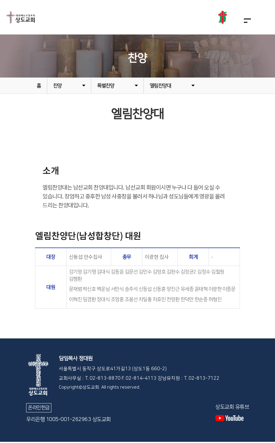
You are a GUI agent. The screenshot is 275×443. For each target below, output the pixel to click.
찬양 (69, 87)
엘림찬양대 (172, 87)
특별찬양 (117, 87)
